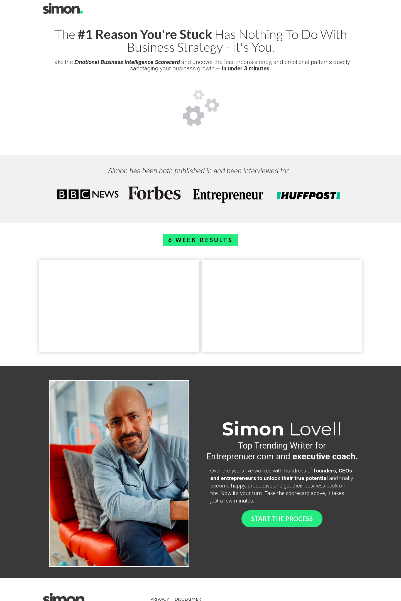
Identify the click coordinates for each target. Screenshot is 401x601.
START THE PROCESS (282, 519)
